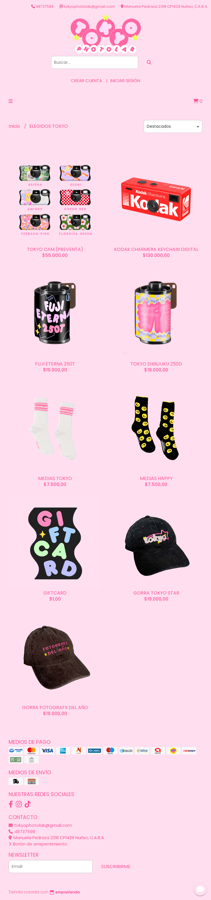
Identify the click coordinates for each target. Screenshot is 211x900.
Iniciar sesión (125, 81)
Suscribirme (115, 866)
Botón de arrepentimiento (38, 844)
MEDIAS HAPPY (156, 478)
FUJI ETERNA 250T (55, 364)
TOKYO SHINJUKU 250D (156, 364)
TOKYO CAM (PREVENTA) (55, 249)
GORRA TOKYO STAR (156, 593)
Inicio (15, 126)
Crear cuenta (86, 81)
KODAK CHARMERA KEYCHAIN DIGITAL (156, 249)
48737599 (22, 832)
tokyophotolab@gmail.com (40, 825)
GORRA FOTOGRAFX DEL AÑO (55, 707)
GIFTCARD (55, 593)
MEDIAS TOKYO (55, 478)
